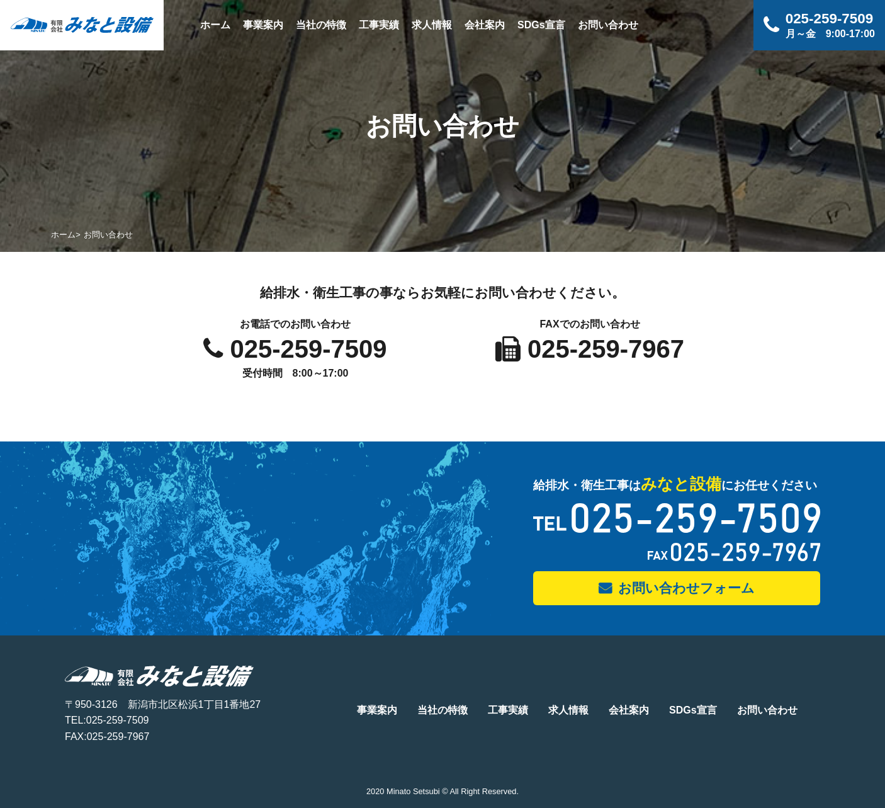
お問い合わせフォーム (686, 588)
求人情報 (432, 25)
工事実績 (379, 25)
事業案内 (263, 25)
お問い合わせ (608, 25)
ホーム (215, 25)
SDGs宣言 (541, 25)
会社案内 (485, 25)
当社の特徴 (321, 25)
